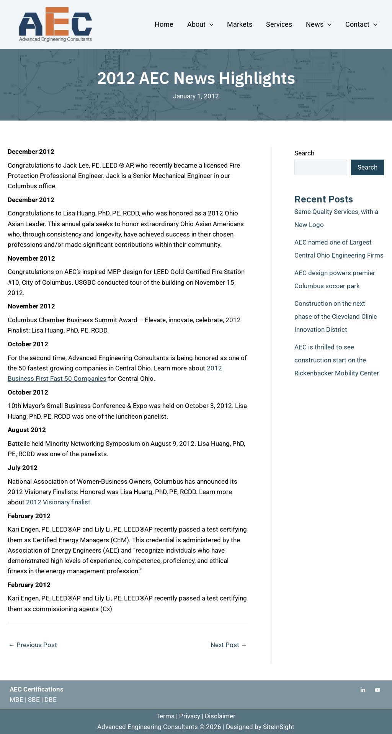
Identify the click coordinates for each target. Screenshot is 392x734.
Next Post (229, 645)
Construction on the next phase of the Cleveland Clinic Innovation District (335, 316)
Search (304, 153)
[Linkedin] (363, 690)
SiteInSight (278, 727)
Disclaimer (220, 716)
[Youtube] (377, 690)
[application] (210, 24)
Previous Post (32, 645)
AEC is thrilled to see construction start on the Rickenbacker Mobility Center (336, 360)
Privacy (189, 716)
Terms (165, 716)
